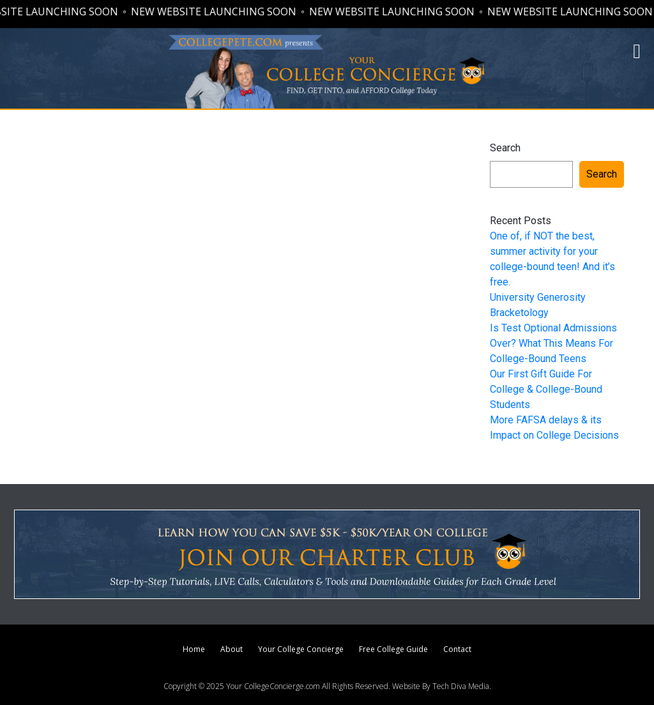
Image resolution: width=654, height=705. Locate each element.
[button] (637, 51)
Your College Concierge (301, 649)
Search (505, 148)
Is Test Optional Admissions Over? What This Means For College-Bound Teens (553, 343)
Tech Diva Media (460, 686)
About (231, 649)
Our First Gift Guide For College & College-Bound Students (546, 389)
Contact (457, 649)
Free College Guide (393, 649)
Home (194, 649)
